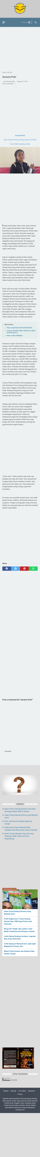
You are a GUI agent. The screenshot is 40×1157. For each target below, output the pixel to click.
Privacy (20, 1094)
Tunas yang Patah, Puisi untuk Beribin (19, 327)
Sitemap (13, 1091)
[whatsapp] (33, 568)
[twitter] (15, 568)
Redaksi (6, 1091)
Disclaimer (31, 1091)
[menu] (3, 22)
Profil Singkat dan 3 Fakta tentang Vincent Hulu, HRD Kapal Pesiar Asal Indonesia (18, 921)
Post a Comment (8, 84)
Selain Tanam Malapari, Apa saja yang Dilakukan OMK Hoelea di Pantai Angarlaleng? (19, 836)
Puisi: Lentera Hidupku (14, 335)
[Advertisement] (20, 49)
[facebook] (6, 568)
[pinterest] (24, 568)
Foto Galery (22, 1091)
